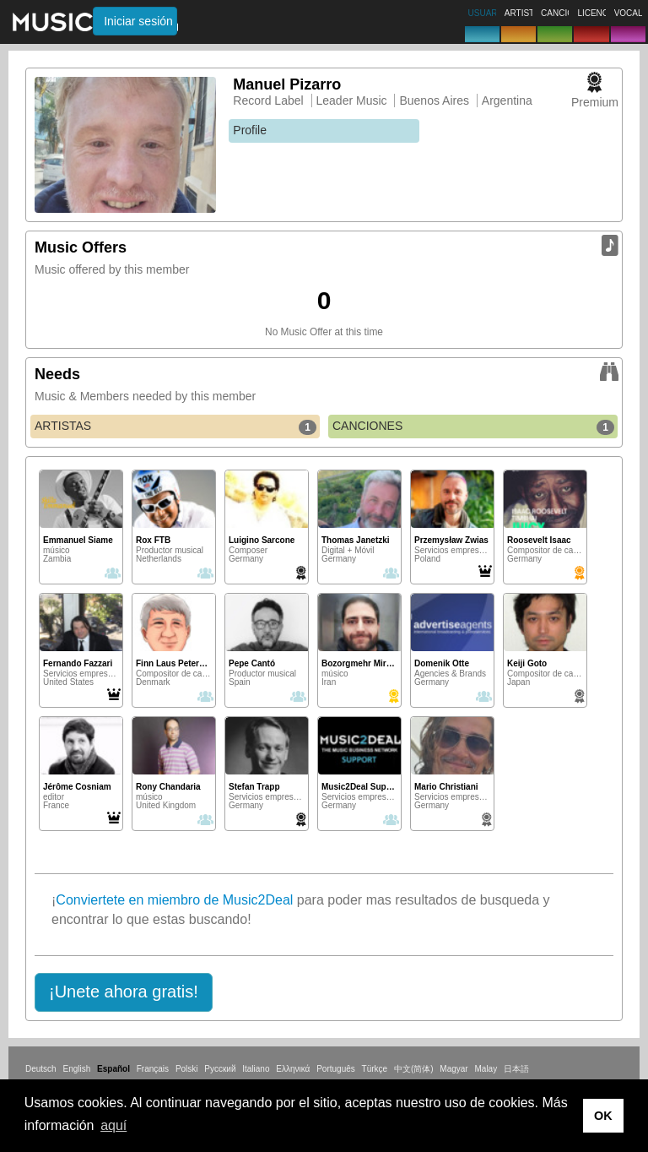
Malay (486, 1068)
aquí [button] (113, 1125)
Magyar (453, 1068)
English (76, 1068)
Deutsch (41, 1068)
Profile (250, 130)
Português (335, 1068)
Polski (187, 1068)
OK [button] (603, 1115)
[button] (124, 992)
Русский (219, 1068)
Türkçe (375, 1068)
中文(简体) (414, 1068)
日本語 (516, 1068)
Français (153, 1068)
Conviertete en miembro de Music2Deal (174, 900)
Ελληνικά (293, 1068)
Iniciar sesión (138, 21)
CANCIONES (473, 426)
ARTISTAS (175, 426)
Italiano (255, 1068)
